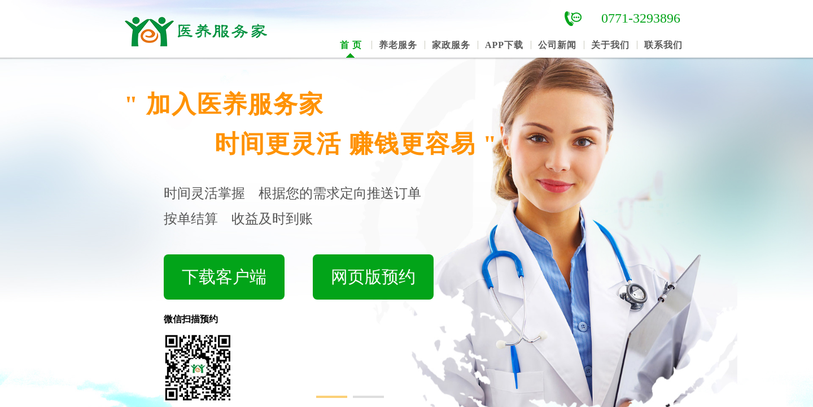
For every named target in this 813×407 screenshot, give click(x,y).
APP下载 (504, 45)
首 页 (351, 45)
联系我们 (663, 45)
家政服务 (451, 45)
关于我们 (610, 45)
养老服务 (398, 45)
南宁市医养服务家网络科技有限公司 (209, 30)
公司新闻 (557, 45)
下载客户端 (224, 276)
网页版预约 (373, 276)
